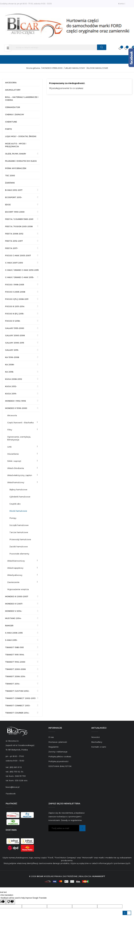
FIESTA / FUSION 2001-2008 (19, 226)
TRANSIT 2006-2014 (15, 676)
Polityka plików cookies (59, 756)
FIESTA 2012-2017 (14, 241)
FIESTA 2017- (11, 248)
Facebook (11, 793)
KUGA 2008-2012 (13, 379)
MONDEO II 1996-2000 (16, 408)
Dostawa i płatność (57, 742)
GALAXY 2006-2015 (14, 343)
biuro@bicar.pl (12, 787)
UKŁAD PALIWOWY (14, 575)
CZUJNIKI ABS (15, 504)
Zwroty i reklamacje (57, 752)
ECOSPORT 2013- (13, 197)
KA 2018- (9, 372)
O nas (51, 737)
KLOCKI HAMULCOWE (18, 511)
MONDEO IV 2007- (14, 604)
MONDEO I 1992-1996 (15, 401)
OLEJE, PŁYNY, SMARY (15, 154)
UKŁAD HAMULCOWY (15, 482)
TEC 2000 (10, 175)
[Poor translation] (10, 901)
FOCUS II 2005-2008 (15, 292)
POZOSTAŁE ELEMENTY (19, 554)
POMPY (12, 518)
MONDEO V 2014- (13, 611)
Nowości (95, 737)
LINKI (9, 447)
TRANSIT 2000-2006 (15, 669)
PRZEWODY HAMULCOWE (20, 539)
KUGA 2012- (11, 386)
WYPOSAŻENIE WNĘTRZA (18, 589)
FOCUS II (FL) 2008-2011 (16, 299)
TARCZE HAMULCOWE (18, 532)
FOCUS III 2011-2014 (14, 306)
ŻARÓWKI (10, 183)
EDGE (8, 204)
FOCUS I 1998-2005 (14, 284)
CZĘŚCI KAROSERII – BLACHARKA (20, 422)
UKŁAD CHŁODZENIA (15, 468)
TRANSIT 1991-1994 (14, 654)
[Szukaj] (57, 47)
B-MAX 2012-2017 (13, 190)
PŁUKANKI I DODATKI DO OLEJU (21, 161)
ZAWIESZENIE (13, 582)
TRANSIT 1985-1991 (14, 647)
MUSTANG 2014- (13, 618)
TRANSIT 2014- (12, 684)
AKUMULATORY (12, 90)
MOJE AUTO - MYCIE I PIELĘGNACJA (15, 145)
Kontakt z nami (98, 747)
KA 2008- (9, 364)
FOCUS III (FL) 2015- (14, 313)
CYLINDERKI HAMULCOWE (19, 497)
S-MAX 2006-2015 (14, 633)
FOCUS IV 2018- (12, 321)
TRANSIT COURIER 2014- (17, 713)
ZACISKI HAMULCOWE (18, 546)
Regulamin (53, 747)
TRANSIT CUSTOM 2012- (17, 691)
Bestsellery (96, 742)
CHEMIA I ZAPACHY (14, 114)
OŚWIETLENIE (13, 454)
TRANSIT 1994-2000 (15, 662)
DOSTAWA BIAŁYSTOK (60, 766)
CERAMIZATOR (12, 107)
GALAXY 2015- (12, 350)
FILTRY (9, 430)
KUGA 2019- (11, 393)
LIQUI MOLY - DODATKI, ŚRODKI (20, 136)
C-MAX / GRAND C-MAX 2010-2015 (22, 270)
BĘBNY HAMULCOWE (18, 489)
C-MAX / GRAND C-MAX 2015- (19, 277)
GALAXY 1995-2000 (14, 328)
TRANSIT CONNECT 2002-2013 (20, 698)
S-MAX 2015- (11, 640)
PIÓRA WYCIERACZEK (15, 168)
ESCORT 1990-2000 (14, 212)
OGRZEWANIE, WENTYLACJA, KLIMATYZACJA (19, 438)
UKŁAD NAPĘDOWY (15, 568)
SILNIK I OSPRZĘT (14, 461)
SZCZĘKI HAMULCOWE (19, 525)
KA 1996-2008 (12, 357)
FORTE (8, 129)
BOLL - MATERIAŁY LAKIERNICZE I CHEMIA (21, 98)
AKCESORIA (11, 82)
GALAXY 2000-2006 (15, 335)
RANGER (9, 625)
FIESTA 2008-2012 (14, 233)
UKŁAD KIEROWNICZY (16, 561)
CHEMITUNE (11, 122)
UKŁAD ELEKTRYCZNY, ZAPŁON (19, 475)
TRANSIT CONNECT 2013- (17, 705)
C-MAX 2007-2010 (14, 263)
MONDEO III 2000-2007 (16, 596)
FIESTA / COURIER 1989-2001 (19, 219)
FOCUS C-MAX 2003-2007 (18, 255)
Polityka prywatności (58, 761)
